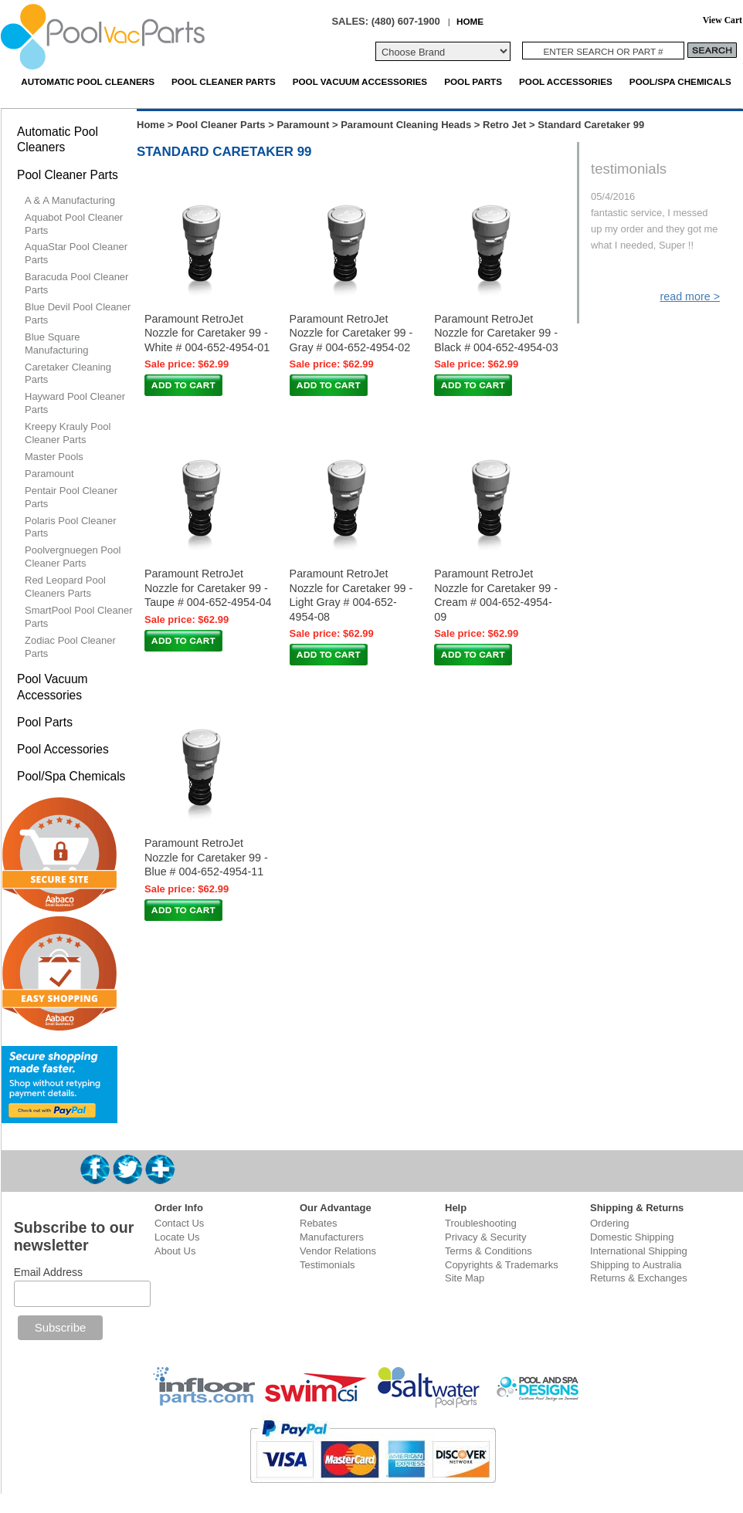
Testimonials (327, 1265)
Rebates (318, 1223)
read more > (690, 296)
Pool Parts (473, 81)
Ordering (609, 1223)
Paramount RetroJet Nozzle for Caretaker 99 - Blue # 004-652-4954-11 (206, 857)
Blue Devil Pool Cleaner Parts (78, 313)
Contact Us (179, 1223)
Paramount (303, 124)
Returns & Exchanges (638, 1278)
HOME (469, 21)
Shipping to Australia (636, 1265)
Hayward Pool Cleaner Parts (75, 403)
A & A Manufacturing (70, 200)
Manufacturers (332, 1237)
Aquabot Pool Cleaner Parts (74, 224)
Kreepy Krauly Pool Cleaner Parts (67, 433)
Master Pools (54, 456)
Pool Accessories (565, 81)
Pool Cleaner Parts (223, 81)
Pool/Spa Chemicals (680, 81)
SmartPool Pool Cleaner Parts (78, 616)
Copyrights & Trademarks (501, 1265)
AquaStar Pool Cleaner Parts (76, 253)
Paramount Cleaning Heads (406, 124)
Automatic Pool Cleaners (87, 81)
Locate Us (177, 1237)
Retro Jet (504, 124)
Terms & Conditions (488, 1251)
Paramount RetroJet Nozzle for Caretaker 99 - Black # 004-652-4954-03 (496, 333)
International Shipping (638, 1251)
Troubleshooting (481, 1223)
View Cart (722, 20)
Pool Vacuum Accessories (360, 81)
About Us (174, 1251)
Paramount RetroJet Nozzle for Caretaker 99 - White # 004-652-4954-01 (207, 333)
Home (151, 124)
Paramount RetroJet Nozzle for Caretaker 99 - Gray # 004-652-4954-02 (351, 333)
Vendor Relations (338, 1251)
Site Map (464, 1278)
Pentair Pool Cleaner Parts (71, 497)
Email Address (48, 1272)
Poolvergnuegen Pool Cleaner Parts (72, 556)
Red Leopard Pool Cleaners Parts (65, 586)
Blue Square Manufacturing (56, 343)
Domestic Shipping (631, 1237)
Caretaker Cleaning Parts (68, 373)
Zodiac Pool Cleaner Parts (70, 647)
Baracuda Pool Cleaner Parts (76, 283)
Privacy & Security (485, 1237)
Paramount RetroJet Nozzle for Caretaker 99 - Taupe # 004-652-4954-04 (208, 587)
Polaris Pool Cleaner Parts (71, 527)
